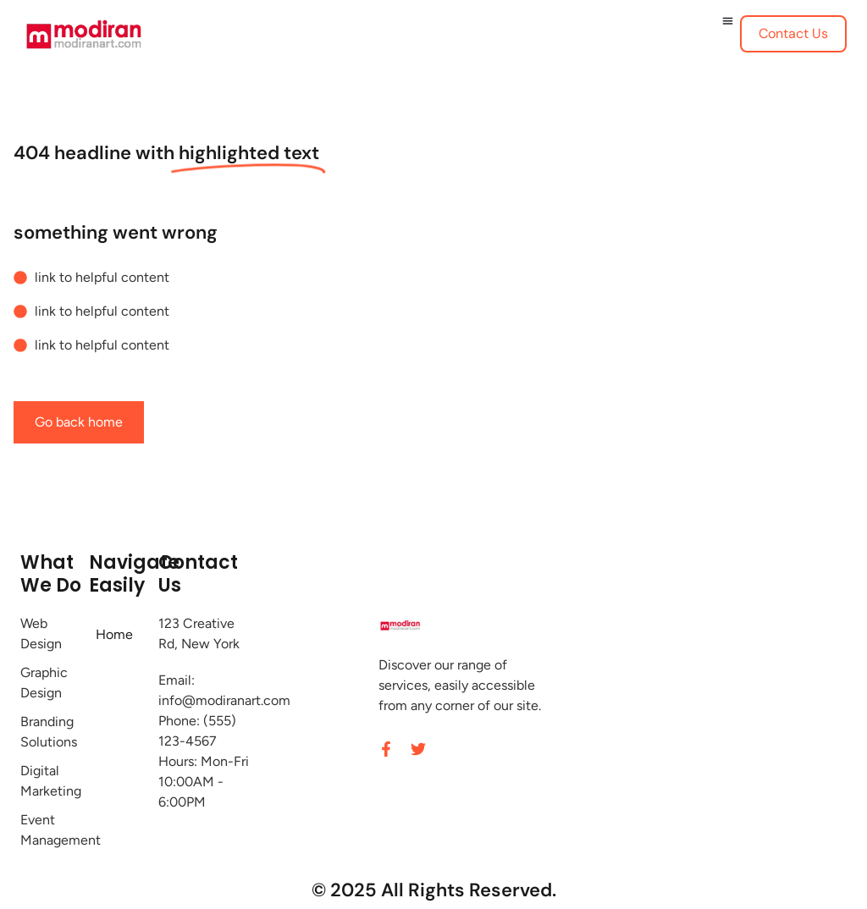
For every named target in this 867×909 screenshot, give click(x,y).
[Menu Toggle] (727, 20)
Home (114, 634)
